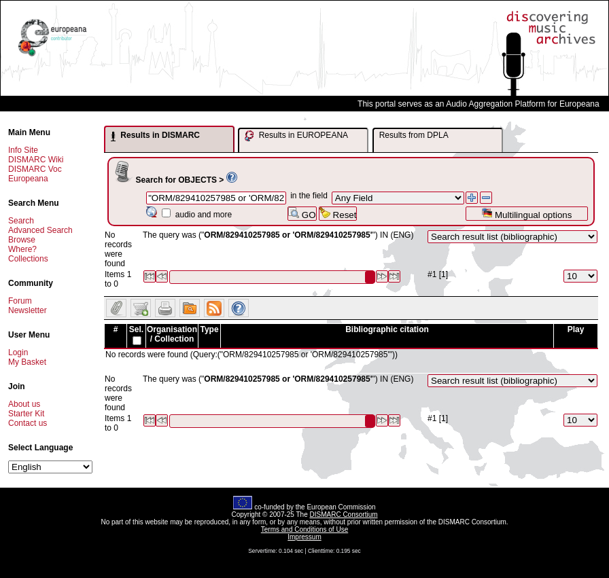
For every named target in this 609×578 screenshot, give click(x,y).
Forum (20, 301)
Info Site (23, 150)
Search (21, 220)
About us (24, 404)
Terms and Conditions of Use (304, 529)
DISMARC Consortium (344, 514)
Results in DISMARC (155, 135)
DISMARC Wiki (35, 159)
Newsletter (27, 310)
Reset (338, 213)
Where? (22, 249)
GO (301, 213)
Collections (28, 259)
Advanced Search (40, 230)
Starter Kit (26, 413)
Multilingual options (526, 213)
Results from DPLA (414, 135)
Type (209, 329)
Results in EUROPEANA (296, 135)
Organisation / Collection (172, 334)
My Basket (27, 362)
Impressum (304, 537)
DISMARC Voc (35, 169)
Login (18, 352)
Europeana (28, 178)
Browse (21, 240)
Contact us (27, 423)
